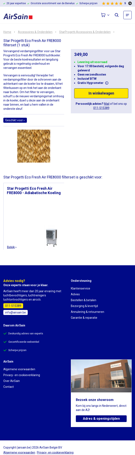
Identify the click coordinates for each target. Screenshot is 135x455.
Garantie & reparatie (84, 317)
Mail (106, 103)
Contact (8, 386)
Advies (75, 294)
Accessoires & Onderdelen (35, 32)
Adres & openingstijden (101, 419)
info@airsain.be (15, 312)
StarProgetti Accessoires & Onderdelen (85, 32)
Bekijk (12, 247)
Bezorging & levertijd (84, 306)
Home (7, 32)
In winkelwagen (101, 93)
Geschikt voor (15, 120)
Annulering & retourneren (87, 311)
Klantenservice (80, 288)
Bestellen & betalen (83, 300)
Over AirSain (11, 381)
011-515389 (101, 108)
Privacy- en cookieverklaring (21, 375)
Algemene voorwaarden (19, 369)
